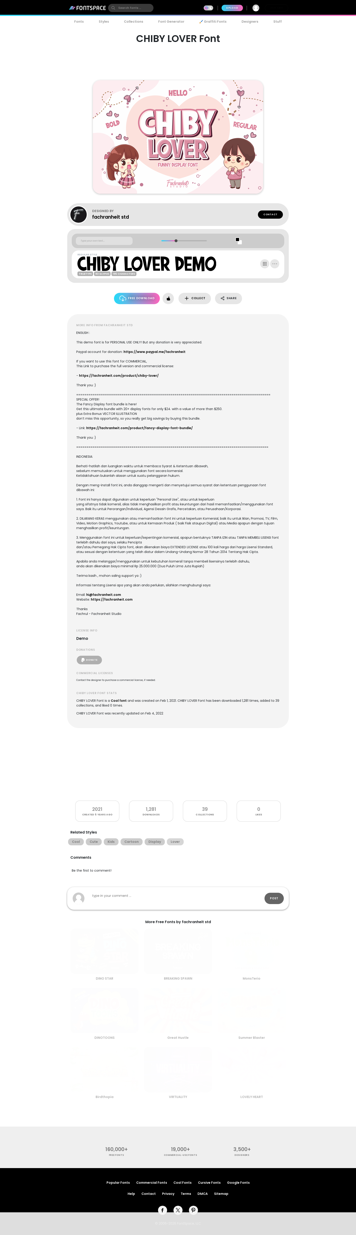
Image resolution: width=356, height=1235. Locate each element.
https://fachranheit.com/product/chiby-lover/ (119, 375)
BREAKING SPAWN (178, 978)
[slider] (175, 240)
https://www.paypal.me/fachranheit (154, 352)
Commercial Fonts (151, 1182)
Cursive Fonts (209, 1182)
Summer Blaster (251, 1037)
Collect (194, 298)
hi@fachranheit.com (103, 594)
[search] (130, 8)
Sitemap (221, 1193)
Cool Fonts (182, 1182)
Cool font (119, 700)
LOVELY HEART (251, 1097)
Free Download (137, 298)
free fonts (116, 1155)
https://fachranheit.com (112, 599)
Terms (186, 1193)
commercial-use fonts (180, 1155)
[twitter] (178, 1210)
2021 (97, 809)
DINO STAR (104, 978)
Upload (232, 8)
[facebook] (162, 1210)
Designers (250, 21)
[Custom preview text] (104, 241)
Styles (104, 21)
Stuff (277, 21)
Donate (89, 660)
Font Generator (171, 21)
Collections (133, 21)
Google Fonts (238, 1182)
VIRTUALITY (178, 1097)
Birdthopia (105, 1097)
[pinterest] (193, 1210)
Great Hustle (178, 1037)
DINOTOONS (104, 1037)
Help (131, 1193)
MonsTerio (251, 978)
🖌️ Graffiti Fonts (213, 21)
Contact (270, 214)
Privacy (168, 1193)
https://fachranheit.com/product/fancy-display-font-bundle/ (139, 428)
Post (274, 898)
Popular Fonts (118, 1182)
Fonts (79, 21)
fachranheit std (110, 217)
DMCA (203, 1193)
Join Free (276, 8)
